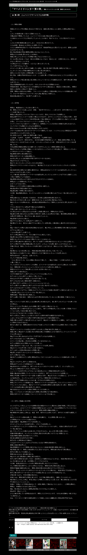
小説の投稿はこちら (13, 550)
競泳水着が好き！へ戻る (59, 550)
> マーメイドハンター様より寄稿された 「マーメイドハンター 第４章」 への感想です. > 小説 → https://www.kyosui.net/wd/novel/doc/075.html (46, 527)
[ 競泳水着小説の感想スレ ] (46, 508)
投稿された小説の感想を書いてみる (36, 550)
